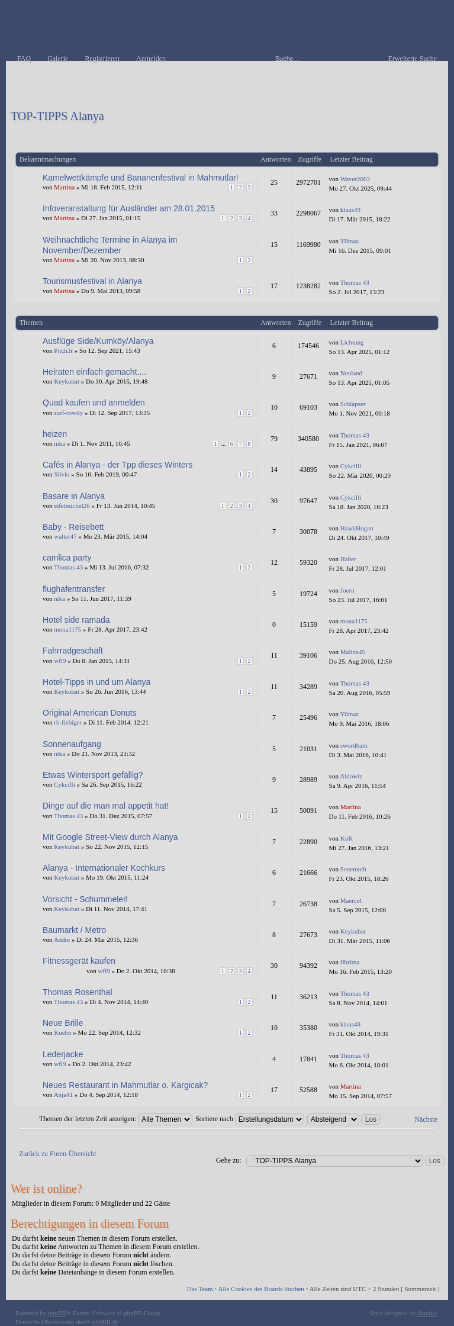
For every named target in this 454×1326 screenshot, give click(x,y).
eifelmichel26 (71, 505)
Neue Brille (63, 1023)
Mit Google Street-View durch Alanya (110, 837)
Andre (62, 939)
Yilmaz (349, 240)
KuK (346, 838)
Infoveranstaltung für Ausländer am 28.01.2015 (129, 208)
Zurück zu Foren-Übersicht (57, 1154)
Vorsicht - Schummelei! (85, 899)
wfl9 (60, 660)
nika (59, 443)
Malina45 (352, 651)
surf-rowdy (68, 412)
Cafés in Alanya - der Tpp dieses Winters (117, 464)
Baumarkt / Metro (74, 930)
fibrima (349, 961)
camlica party (67, 557)
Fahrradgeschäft (73, 650)
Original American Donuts (90, 712)
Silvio (61, 474)
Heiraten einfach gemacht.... (94, 371)
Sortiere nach (249, 1119)
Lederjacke (63, 1054)
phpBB (57, 1313)
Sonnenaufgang (72, 744)
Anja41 (63, 1094)
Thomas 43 (354, 282)
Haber (348, 558)
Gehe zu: (229, 1160)
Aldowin (351, 776)
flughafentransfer (74, 589)
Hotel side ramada (76, 620)
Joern (347, 590)
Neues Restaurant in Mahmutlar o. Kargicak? (125, 1085)
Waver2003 (355, 178)
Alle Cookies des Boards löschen (261, 1288)
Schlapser (353, 403)
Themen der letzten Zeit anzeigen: (115, 1119)
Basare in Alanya (74, 496)
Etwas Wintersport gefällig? (93, 775)
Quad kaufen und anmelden (94, 402)
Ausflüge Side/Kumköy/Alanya (98, 341)
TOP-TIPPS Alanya (57, 116)
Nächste (425, 1119)
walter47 (65, 536)
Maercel (351, 900)
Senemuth (353, 869)
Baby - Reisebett (73, 527)
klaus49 (350, 209)
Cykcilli (350, 465)
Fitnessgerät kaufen (79, 960)
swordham (354, 745)
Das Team (200, 1288)
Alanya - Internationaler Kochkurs (104, 868)
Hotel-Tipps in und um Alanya (96, 682)
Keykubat (66, 381)
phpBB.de (105, 1321)
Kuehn (62, 1032)
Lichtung (352, 342)
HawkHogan (356, 528)
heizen (55, 434)
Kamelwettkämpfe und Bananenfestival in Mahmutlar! (141, 177)
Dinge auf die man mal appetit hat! (106, 805)
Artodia (427, 1313)
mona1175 (67, 629)
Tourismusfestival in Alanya (92, 281)
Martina (64, 187)
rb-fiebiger (68, 722)
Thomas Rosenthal (77, 992)
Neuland (351, 372)
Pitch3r (63, 350)
